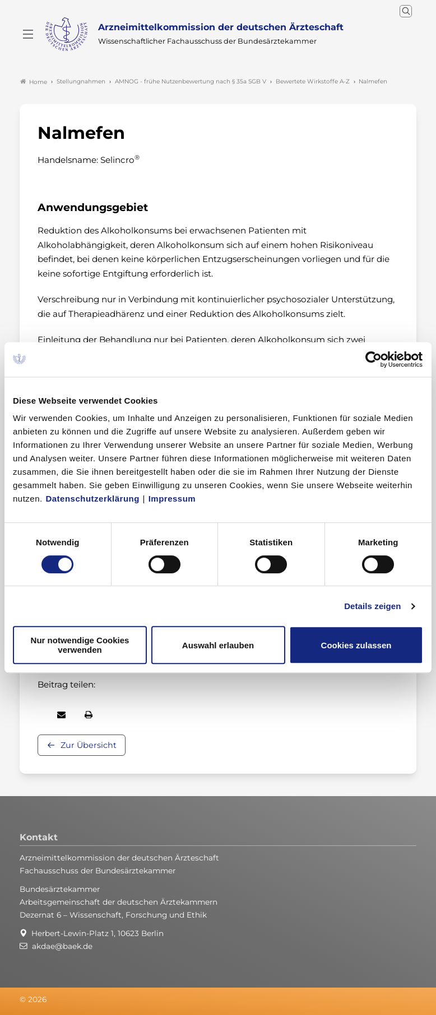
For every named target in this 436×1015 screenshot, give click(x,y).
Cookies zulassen (356, 645)
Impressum (172, 498)
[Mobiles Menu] (28, 34)
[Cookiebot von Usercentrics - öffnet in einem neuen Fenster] (374, 359)
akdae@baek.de (62, 946)
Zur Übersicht (89, 745)
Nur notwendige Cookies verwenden (80, 644)
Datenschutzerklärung (92, 498)
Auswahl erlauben (218, 645)
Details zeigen (372, 606)
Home (33, 82)
